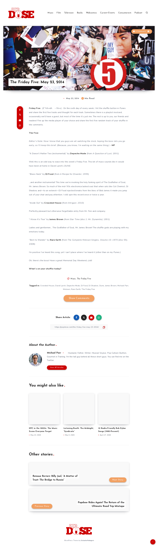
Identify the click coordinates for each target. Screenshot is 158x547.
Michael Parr (122, 285)
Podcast (138, 13)
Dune (101, 285)
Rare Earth (76, 289)
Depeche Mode (73, 285)
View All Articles (57, 367)
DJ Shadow (93, 285)
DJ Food (84, 285)
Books (80, 13)
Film (59, 13)
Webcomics (91, 13)
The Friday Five (84, 279)
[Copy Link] (79, 327)
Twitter (50, 360)
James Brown (111, 285)
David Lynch (60, 285)
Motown (66, 289)
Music (50, 13)
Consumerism (124, 13)
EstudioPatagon (87, 540)
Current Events (107, 13)
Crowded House (47, 285)
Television (68, 13)
